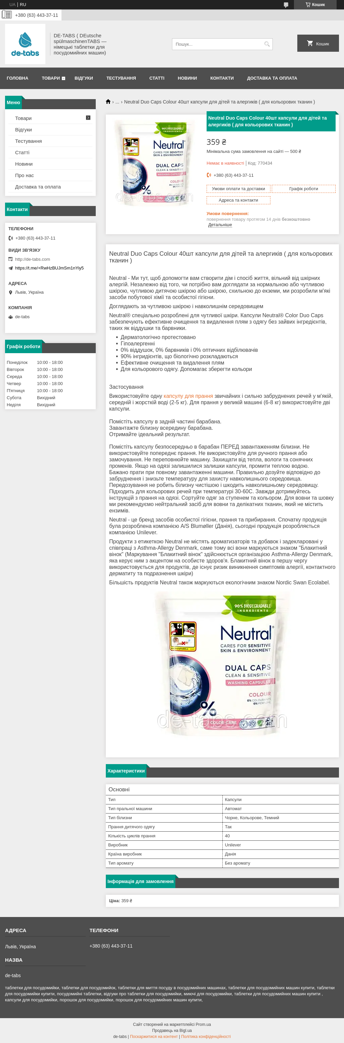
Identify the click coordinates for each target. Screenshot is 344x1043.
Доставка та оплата (272, 78)
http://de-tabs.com (32, 259)
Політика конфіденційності (206, 1036)
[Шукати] (267, 44)
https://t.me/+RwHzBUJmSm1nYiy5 (49, 267)
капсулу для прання (188, 396)
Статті (156, 78)
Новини (187, 78)
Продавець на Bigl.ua (172, 1030)
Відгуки (84, 78)
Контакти (222, 78)
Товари (51, 78)
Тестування (121, 78)
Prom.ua (203, 1024)
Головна (17, 78)
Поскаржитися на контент (154, 1036)
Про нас (24, 175)
